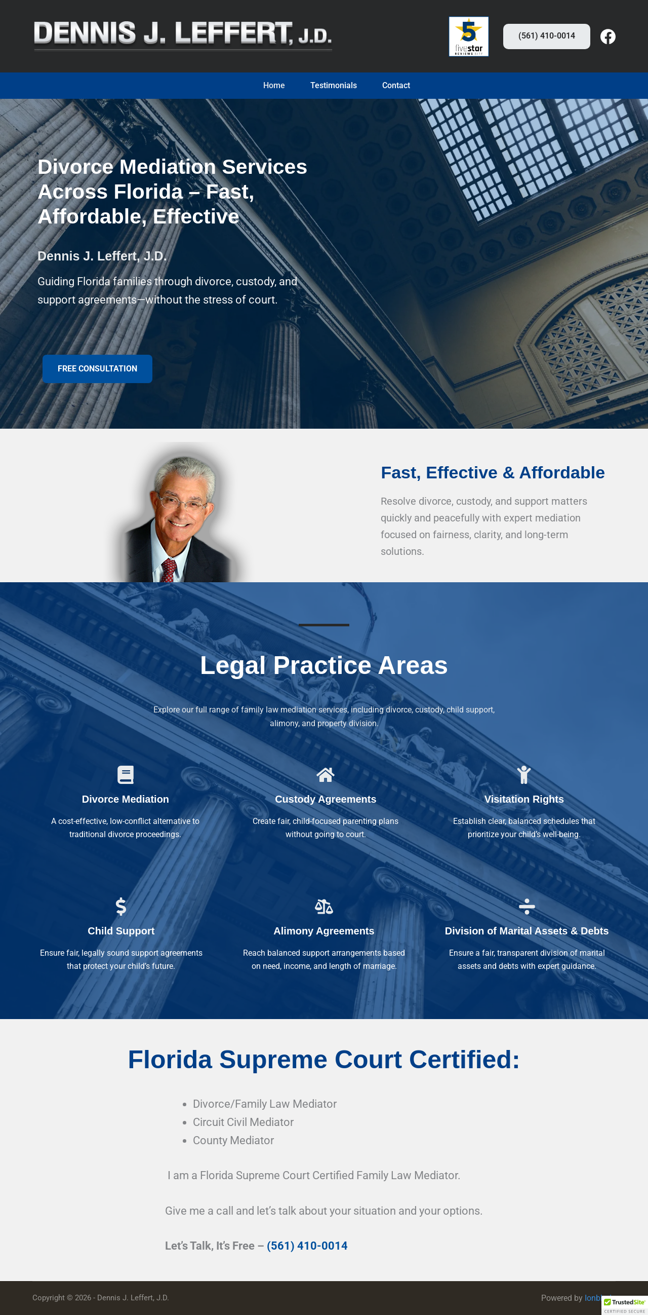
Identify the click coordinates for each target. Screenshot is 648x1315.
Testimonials (333, 85)
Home (274, 85)
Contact (396, 85)
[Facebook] (608, 36)
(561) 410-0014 (546, 36)
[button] (97, 369)
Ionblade (600, 1298)
